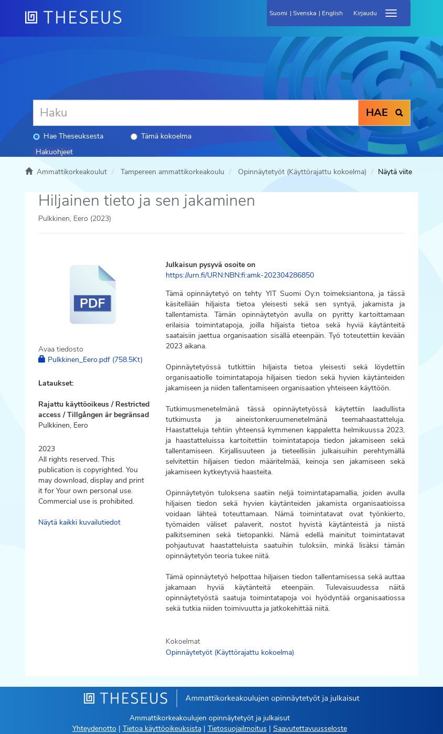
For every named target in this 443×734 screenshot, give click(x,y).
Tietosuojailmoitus (237, 728)
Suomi (278, 13)
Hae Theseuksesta (68, 136)
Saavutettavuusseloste (310, 728)
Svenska (304, 13)
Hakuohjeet (54, 152)
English (332, 13)
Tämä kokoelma (161, 136)
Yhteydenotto (94, 728)
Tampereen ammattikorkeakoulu (172, 172)
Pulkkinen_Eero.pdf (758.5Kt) (90, 360)
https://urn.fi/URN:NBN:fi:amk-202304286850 (240, 275)
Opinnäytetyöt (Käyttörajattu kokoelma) (302, 172)
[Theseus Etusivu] (130, 23)
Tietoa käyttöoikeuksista (162, 728)
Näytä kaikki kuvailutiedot (79, 522)
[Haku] (196, 113)
